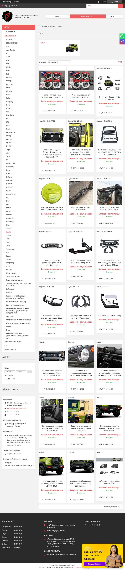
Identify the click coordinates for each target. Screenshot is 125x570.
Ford (7, 112)
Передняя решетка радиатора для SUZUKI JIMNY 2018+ (52, 262)
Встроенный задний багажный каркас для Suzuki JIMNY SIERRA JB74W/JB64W (52, 153)
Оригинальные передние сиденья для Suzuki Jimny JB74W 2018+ (52, 428)
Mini (7, 201)
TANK (8, 239)
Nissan (8, 211)
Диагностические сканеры (15, 305)
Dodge (8, 98)
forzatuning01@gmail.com (16, 408)
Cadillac (9, 77)
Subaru (8, 235)
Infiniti (8, 146)
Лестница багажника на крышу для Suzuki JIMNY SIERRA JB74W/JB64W (80, 152)
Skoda (8, 225)
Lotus (8, 174)
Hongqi (8, 136)
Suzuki (8, 232)
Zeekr (8, 266)
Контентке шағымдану (81, 568)
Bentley (8, 67)
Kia (7, 160)
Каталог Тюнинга (10, 36)
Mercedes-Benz (11, 194)
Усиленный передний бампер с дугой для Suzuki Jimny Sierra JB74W (109, 262)
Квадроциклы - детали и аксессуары (18, 320)
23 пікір (103, 2)
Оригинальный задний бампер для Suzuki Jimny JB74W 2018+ (52, 483)
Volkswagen (10, 249)
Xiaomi (8, 259)
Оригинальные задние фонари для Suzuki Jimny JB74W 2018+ (109, 428)
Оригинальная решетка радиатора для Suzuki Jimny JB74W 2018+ (52, 373)
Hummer (9, 139)
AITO (7, 53)
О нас (6, 346)
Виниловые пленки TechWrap (16, 302)
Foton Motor (10, 115)
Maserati (9, 184)
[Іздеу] (120, 6)
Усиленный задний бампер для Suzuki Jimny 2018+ (80, 261)
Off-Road (9, 270)
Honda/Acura (10, 132)
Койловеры (10, 289)
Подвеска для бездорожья (15, 280)
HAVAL (8, 129)
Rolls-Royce (10, 222)
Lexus (8, 170)
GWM (8, 126)
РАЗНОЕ (8, 327)
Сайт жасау (7, 2)
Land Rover (10, 167)
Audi (7, 47)
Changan (9, 81)
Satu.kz (73, 565)
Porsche (9, 215)
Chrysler (9, 91)
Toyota (8, 242)
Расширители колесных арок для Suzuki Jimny (81, 316)
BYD (7, 74)
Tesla (8, 246)
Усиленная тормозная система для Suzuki (81, 96)
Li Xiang (9, 177)
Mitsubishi (9, 187)
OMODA (8, 208)
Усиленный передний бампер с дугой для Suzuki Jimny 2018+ (52, 317)
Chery (8, 88)
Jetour (8, 157)
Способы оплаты (10, 350)
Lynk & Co (9, 181)
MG (7, 198)
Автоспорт (9, 40)
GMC (7, 122)
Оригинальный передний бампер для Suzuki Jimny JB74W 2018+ (80, 483)
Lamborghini (10, 163)
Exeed (8, 105)
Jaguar (8, 150)
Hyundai (9, 143)
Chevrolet (9, 84)
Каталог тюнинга (86, 16)
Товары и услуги (48, 27)
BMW (8, 71)
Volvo (8, 253)
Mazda (8, 191)
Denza (8, 95)
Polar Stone (10, 218)
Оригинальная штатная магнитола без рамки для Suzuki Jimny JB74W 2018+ (109, 373)
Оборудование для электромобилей (18, 323)
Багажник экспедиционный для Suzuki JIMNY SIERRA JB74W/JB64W (109, 152)
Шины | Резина (11, 273)
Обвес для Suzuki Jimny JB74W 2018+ (109, 482)
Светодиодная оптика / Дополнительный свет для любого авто (17, 336)
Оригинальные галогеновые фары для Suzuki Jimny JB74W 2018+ (80, 373)
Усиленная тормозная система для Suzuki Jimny (52, 96)
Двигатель (9, 316)
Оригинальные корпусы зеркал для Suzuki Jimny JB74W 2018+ (80, 428)
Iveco (8, 330)
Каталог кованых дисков (13, 342)
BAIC (7, 60)
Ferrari (8, 108)
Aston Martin (10, 50)
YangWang (10, 263)
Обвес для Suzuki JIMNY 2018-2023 (109, 98)
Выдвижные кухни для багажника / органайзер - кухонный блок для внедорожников (18, 311)
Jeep (7, 153)
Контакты (58, 16)
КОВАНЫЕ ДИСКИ (12, 43)
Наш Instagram (10, 32)
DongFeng (9, 102)
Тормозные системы (13, 277)
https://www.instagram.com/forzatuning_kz (19, 465)
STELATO (8, 229)
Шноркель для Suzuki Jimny (109, 315)
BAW (7, 64)
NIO (7, 205)
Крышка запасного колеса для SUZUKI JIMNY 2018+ (52, 208)
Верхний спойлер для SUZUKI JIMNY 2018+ (109, 208)
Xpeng (8, 256)
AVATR (8, 57)
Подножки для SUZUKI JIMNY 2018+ (80, 208)
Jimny (43, 43)
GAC (7, 119)
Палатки (9, 293)
